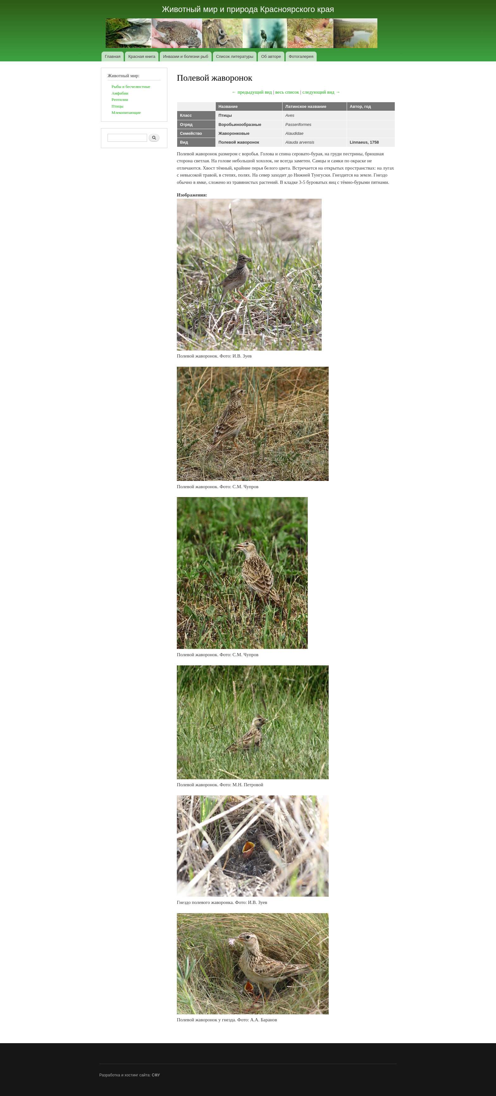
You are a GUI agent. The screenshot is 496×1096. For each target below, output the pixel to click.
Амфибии (120, 93)
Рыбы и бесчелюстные (131, 86)
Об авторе (271, 56)
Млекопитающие (126, 112)
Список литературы (234, 56)
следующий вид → (321, 92)
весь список (287, 92)
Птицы (117, 106)
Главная (112, 56)
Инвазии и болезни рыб (185, 56)
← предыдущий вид (252, 92)
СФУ (156, 1075)
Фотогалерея (301, 56)
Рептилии (120, 99)
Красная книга (141, 56)
